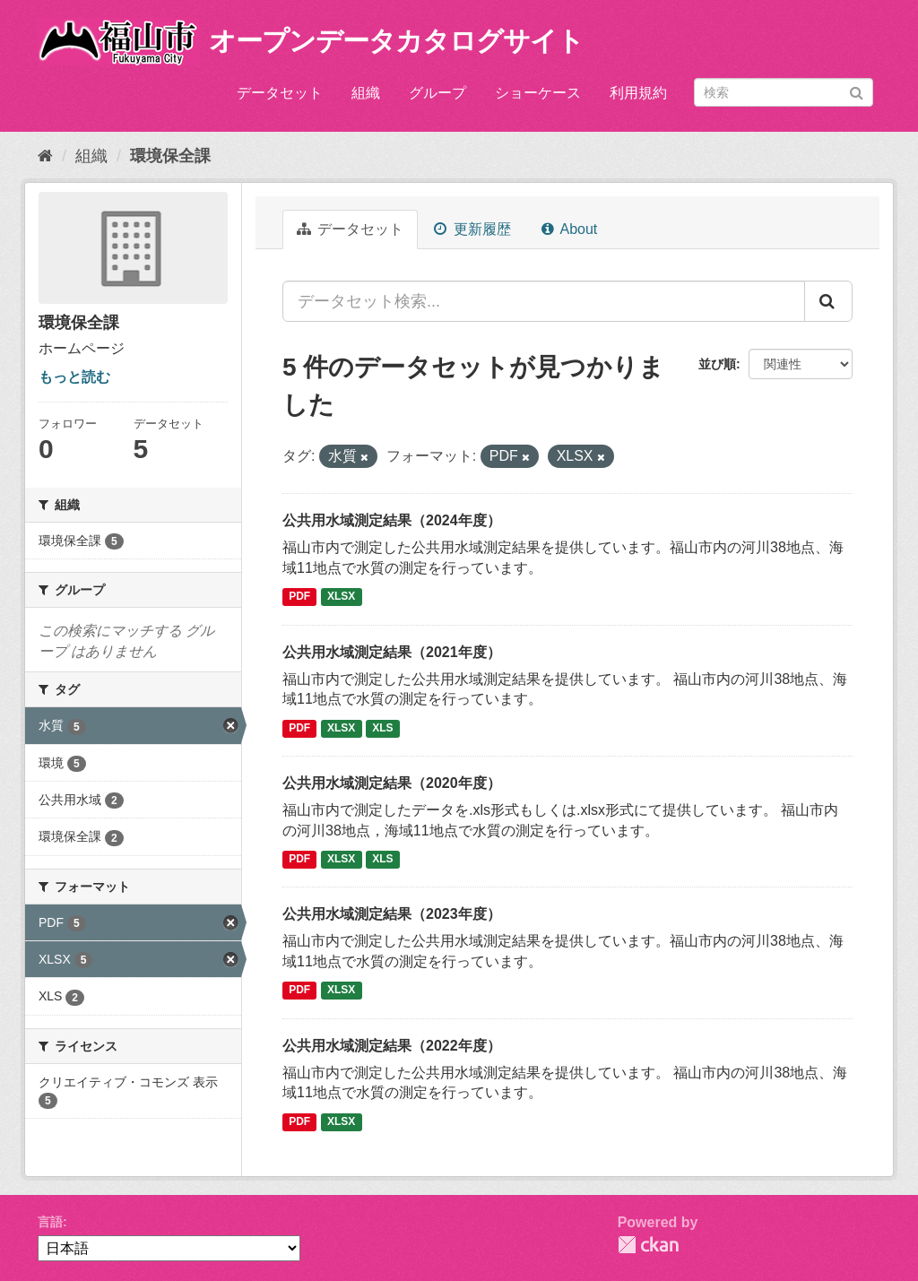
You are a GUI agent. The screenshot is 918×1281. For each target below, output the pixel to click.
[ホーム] (45, 156)
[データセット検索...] (543, 301)
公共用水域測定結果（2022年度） (391, 1045)
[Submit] (856, 91)
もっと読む (74, 377)
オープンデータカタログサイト (396, 41)
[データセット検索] (783, 92)
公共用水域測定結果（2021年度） (391, 652)
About (569, 229)
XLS (382, 728)
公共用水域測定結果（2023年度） (391, 914)
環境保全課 (170, 156)
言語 (50, 1222)
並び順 (717, 364)
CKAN (648, 1244)
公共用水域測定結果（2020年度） (391, 783)
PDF (299, 597)
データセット (280, 92)
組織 (365, 92)
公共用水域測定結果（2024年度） (391, 520)
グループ (437, 92)
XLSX (341, 597)
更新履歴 (472, 229)
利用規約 (638, 92)
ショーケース (538, 92)
